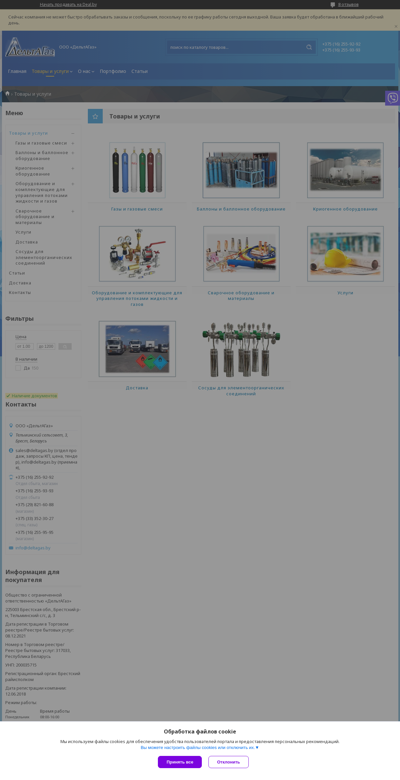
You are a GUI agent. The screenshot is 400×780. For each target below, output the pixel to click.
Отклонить (228, 762)
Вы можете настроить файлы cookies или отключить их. (198, 747)
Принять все (179, 762)
